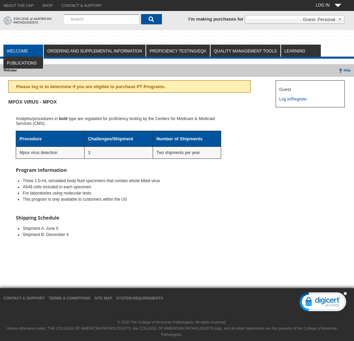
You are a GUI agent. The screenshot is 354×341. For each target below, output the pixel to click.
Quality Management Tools (245, 51)
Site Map (103, 298)
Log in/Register (293, 99)
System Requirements (139, 298)
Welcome (17, 51)
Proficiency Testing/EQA (178, 51)
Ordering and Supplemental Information (94, 51)
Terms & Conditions (69, 298)
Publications (22, 63)
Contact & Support (24, 298)
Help (344, 70)
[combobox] (101, 19)
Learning (295, 51)
